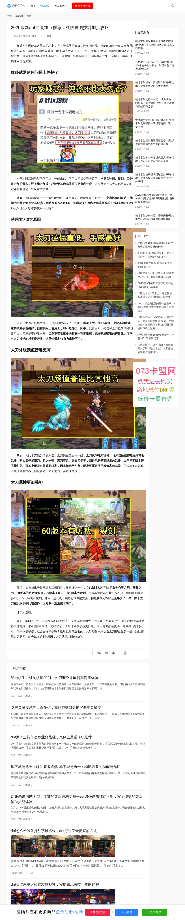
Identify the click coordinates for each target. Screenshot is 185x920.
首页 (34, 5)
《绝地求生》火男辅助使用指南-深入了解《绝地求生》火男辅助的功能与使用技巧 (155, 348)
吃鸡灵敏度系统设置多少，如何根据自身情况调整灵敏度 (56, 675)
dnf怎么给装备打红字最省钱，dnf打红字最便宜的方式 (54, 801)
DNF (49, 35)
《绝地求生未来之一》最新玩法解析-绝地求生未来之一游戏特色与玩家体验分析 (154, 65)
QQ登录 (126, 912)
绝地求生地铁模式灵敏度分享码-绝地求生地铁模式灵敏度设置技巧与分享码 (154, 178)
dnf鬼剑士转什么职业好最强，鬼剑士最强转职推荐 (51, 705)
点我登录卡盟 (84, 5)
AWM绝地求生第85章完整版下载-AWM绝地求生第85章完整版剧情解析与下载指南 (155, 198)
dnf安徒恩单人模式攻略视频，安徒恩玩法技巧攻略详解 (55, 852)
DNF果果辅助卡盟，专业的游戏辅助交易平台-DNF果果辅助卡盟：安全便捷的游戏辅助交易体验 (67, 769)
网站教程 (61, 5)
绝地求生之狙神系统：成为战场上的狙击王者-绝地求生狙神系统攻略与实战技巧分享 (154, 103)
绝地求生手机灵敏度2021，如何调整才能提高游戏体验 (54, 644)
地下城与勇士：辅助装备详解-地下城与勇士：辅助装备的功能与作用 (66, 736)
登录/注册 (98, 912)
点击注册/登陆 (69, 912)
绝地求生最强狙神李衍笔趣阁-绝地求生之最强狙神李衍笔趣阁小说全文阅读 (154, 123)
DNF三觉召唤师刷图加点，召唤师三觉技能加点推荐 (52, 902)
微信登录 (155, 912)
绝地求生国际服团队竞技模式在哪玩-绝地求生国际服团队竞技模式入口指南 (154, 45)
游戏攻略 (45, 5)
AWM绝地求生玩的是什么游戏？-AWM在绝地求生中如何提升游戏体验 (156, 307)
